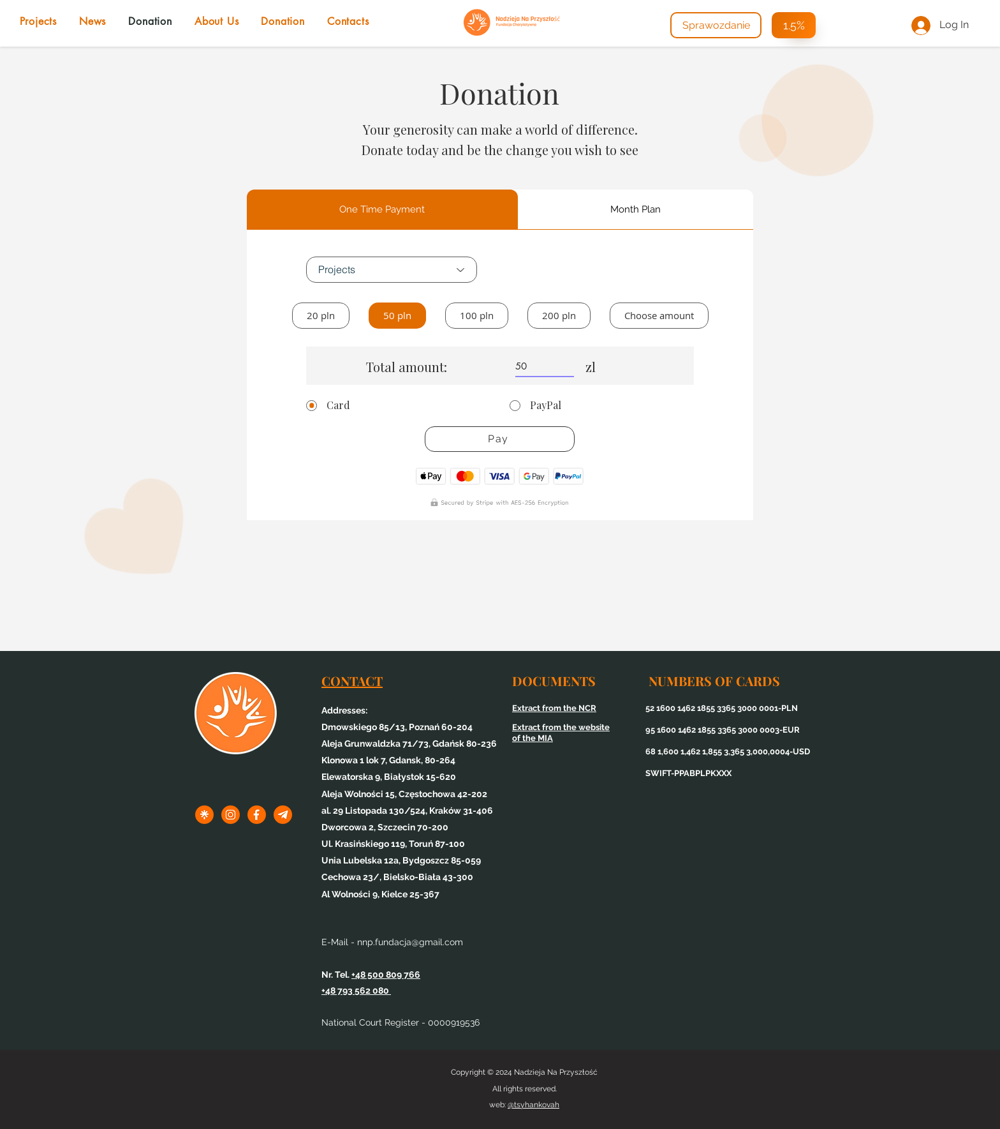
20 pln (320, 315)
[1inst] (230, 815)
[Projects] (391, 270)
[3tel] (283, 815)
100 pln (476, 315)
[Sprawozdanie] (715, 25)
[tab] (382, 209)
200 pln (558, 315)
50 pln (397, 315)
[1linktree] (204, 815)
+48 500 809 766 (385, 974)
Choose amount (659, 315)
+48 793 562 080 (356, 990)
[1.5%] (794, 25)
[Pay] (500, 439)
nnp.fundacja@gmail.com (410, 942)
